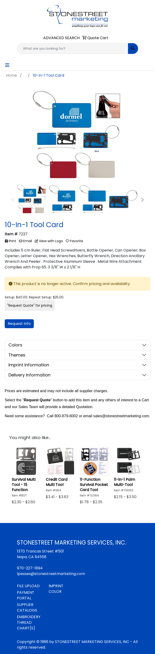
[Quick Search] (72, 48)
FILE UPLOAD (28, 586)
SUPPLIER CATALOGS (27, 607)
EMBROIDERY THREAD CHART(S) (28, 622)
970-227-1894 (30, 568)
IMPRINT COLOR (56, 588)
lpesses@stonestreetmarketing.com (51, 573)
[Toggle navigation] (7, 65)
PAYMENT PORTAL (25, 595)
